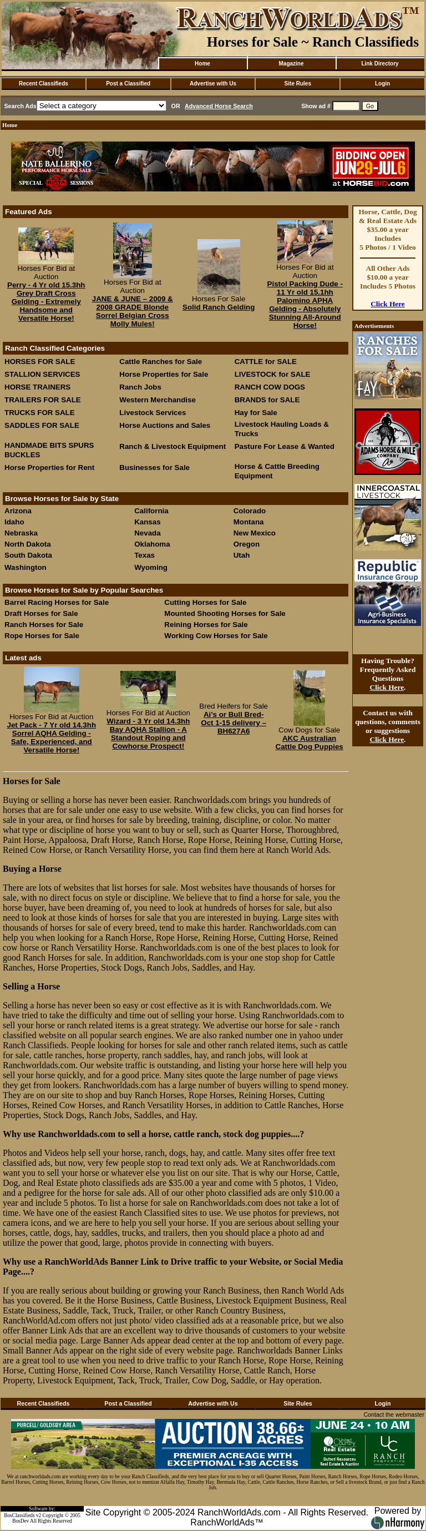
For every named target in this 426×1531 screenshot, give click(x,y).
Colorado (250, 511)
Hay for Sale (257, 412)
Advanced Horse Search (219, 106)
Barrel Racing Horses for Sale (56, 602)
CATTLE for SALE (266, 361)
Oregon (247, 544)
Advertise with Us (213, 83)
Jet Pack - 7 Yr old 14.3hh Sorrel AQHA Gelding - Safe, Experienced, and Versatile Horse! (52, 737)
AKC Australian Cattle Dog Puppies (309, 742)
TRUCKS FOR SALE (39, 412)
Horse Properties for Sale (163, 374)
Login (382, 83)
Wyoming (151, 567)
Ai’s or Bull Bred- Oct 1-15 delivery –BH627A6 (233, 722)
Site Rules (298, 83)
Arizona (18, 511)
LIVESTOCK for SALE (273, 374)
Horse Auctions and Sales (164, 425)
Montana (249, 522)
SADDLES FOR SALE (41, 425)
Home (202, 63)
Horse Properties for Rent (49, 467)
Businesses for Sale (154, 467)
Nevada (147, 533)
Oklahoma (152, 544)
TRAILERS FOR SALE (42, 400)
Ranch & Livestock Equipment (172, 446)
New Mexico (255, 533)
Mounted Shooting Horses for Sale (224, 613)
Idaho (14, 522)
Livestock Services (152, 412)
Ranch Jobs (140, 387)
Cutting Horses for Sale (205, 602)
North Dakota (27, 544)
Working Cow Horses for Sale (215, 635)
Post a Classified (128, 83)
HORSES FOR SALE (39, 361)
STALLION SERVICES (42, 374)
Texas (144, 555)
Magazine (290, 63)
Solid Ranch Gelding (218, 307)
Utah (242, 555)
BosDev (20, 1521)
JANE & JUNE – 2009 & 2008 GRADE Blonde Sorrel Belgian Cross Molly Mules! (132, 311)
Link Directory (379, 63)
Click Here (388, 304)
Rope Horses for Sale (41, 635)
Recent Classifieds (43, 83)
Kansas (147, 522)
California (151, 511)
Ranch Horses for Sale (43, 624)
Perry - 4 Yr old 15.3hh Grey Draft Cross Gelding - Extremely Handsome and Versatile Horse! (46, 301)
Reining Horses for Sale (205, 624)
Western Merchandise (157, 400)
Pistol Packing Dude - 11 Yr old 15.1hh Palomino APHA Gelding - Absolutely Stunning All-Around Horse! (305, 305)
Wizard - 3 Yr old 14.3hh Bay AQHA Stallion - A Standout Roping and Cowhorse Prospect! (148, 733)
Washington (25, 567)
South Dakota (28, 555)
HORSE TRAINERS (37, 387)
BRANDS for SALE (267, 400)
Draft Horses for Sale (41, 613)
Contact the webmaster (393, 1414)
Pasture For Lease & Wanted (284, 446)
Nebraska (21, 533)
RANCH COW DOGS (270, 387)
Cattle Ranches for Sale (160, 361)
